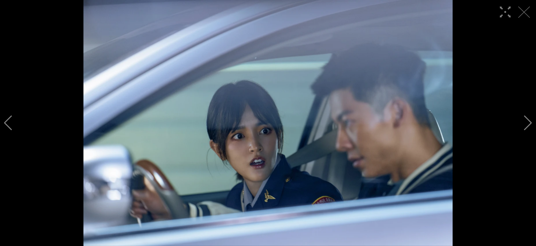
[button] (8, 123)
